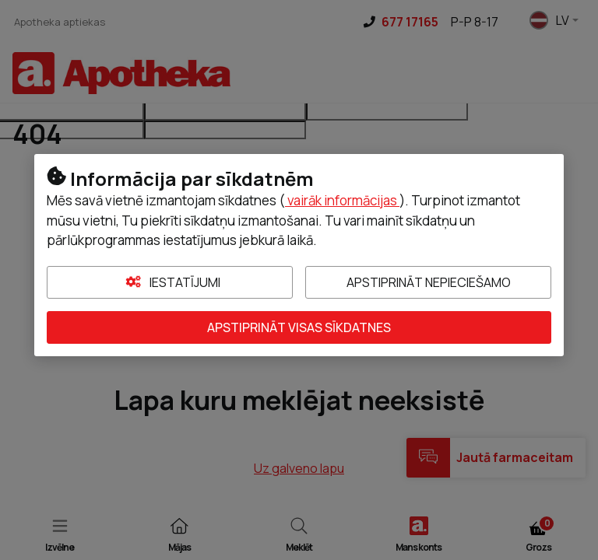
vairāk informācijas (342, 200)
